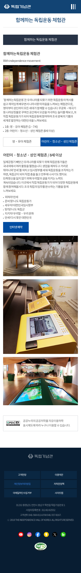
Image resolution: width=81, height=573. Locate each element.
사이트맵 (59, 493)
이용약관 (59, 475)
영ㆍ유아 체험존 (22, 141)
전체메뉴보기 (73, 6)
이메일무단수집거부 (22, 493)
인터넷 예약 (16, 227)
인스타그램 (29, 534)
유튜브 (20, 534)
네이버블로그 (63, 534)
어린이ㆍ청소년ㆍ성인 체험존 (59, 141)
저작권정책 (59, 484)
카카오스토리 (46, 534)
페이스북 (37, 534)
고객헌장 (22, 475)
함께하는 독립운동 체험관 (40, 40)
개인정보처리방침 (22, 484)
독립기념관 (17, 6)
